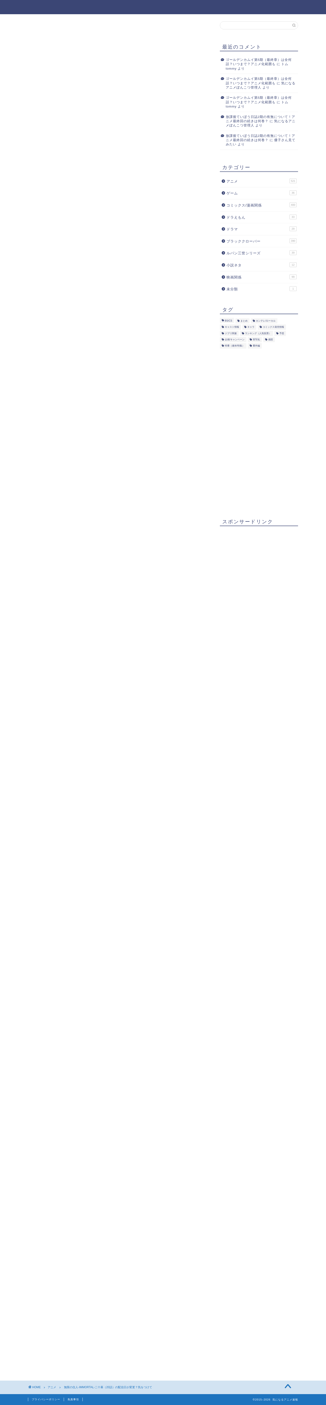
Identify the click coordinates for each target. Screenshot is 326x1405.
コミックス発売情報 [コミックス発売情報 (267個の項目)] (273, 327)
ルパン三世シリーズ (261, 253)
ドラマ (261, 229)
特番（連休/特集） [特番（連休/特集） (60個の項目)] (234, 346)
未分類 (261, 289)
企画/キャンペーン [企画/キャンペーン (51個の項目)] (234, 339)
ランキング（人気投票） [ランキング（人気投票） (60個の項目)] (258, 333)
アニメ (41, 30)
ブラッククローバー (261, 240)
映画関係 (261, 276)
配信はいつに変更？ (77, 466)
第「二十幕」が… (74, 459)
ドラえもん (261, 217)
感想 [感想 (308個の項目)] (270, 339)
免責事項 (73, 1399)
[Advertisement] (118, 195)
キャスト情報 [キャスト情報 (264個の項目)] (232, 327)
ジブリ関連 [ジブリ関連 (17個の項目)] (231, 333)
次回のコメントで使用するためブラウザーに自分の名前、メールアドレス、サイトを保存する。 (115, 1328)
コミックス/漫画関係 (261, 204)
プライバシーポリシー (46, 1399)
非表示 (125, 449)
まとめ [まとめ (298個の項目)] (244, 321)
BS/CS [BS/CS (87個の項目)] (228, 321)
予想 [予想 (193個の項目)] (281, 333)
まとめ (66, 473)
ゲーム (261, 193)
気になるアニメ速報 (163, 7)
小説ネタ (261, 264)
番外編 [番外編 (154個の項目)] (256, 346)
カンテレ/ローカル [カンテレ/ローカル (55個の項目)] (266, 321)
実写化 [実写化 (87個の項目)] (256, 339)
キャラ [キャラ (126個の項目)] (250, 327)
